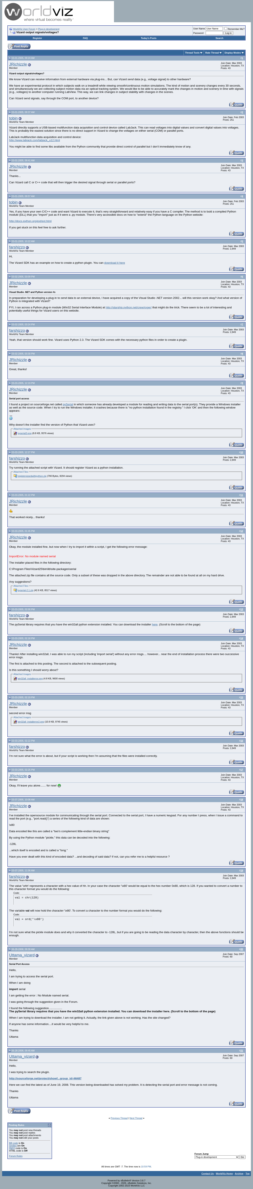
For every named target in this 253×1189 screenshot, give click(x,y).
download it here (114, 262)
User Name (199, 28)
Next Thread (136, 1118)
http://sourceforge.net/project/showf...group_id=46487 (45, 1078)
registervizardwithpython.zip (32, 476)
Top (248, 1173)
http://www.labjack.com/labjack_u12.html (34, 140)
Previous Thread (119, 1118)
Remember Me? (234, 29)
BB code (13, 1143)
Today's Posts (148, 38)
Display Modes (233, 52)
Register (37, 38)
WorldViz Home (224, 1173)
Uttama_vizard (22, 955)
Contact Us (207, 1173)
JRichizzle (18, 64)
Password (198, 33)
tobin (13, 118)
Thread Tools (192, 52)
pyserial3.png (24, 433)
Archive (239, 1173)
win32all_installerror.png (30, 678)
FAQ (85, 38)
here (155, 624)
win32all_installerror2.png (31, 721)
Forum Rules (15, 1156)
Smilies (13, 1145)
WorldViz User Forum (24, 29)
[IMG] (12, 1148)
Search (219, 38)
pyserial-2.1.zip (25, 590)
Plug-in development (48, 29)
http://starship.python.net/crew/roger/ (129, 307)
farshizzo (17, 247)
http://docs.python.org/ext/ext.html (30, 221)
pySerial (68, 404)
